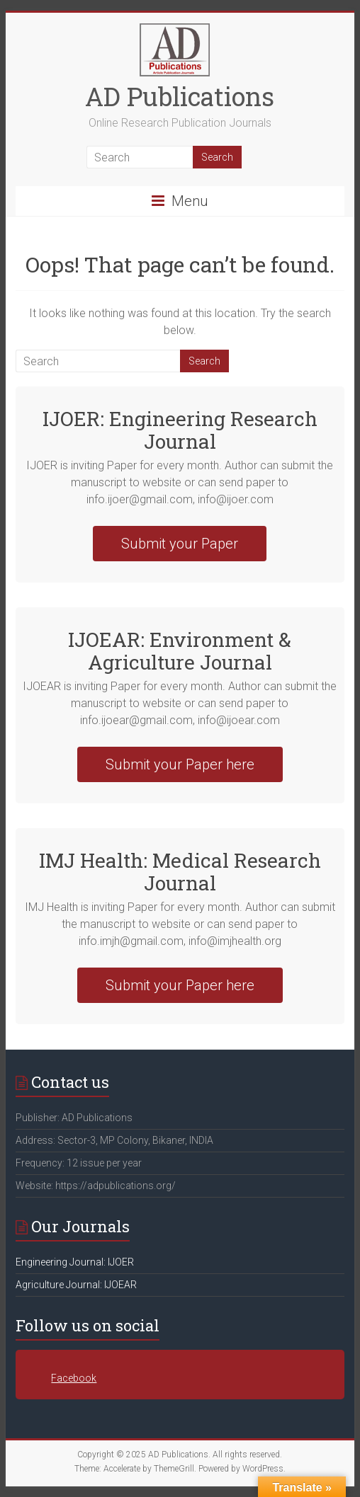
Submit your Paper (179, 543)
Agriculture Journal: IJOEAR (76, 1284)
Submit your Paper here (180, 764)
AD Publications (179, 96)
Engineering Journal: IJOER (75, 1262)
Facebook (73, 1378)
